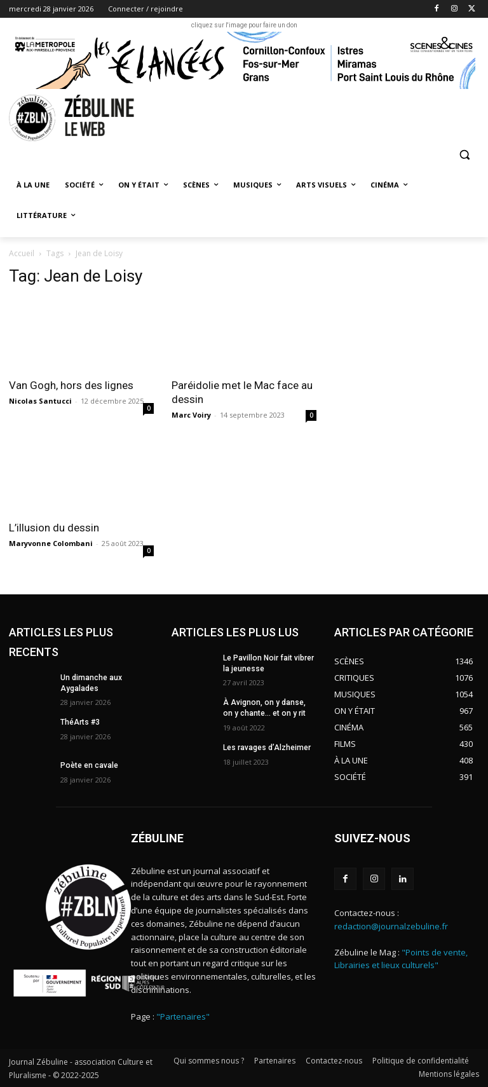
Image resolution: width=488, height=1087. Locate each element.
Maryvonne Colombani (51, 543)
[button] (464, 155)
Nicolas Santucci (40, 401)
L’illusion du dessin (55, 527)
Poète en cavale (89, 765)
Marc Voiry (191, 415)
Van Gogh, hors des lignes (71, 385)
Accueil (21, 253)
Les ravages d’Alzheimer (267, 747)
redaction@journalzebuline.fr (391, 926)
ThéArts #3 (80, 722)
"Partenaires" (183, 1016)
